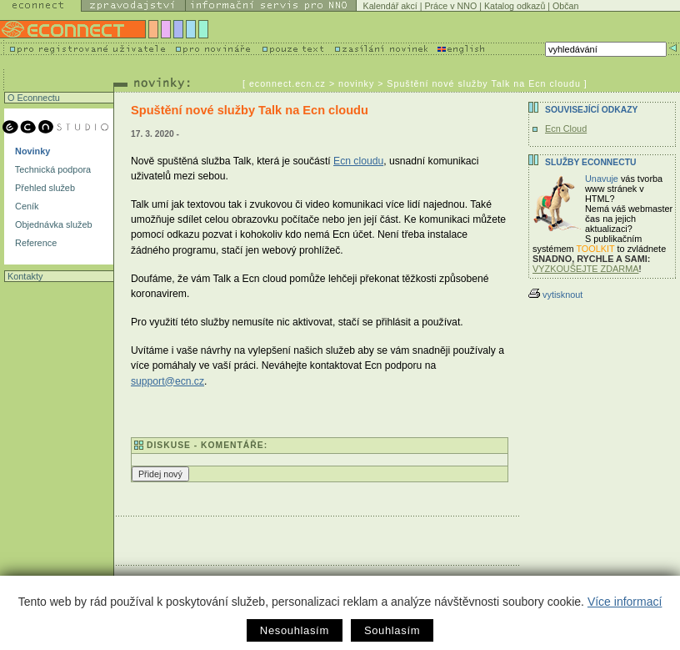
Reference (34, 243)
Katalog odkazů (514, 6)
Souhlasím (392, 630)
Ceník (25, 206)
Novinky (31, 151)
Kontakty (23, 276)
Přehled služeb (43, 188)
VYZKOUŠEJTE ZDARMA (585, 269)
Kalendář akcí (390, 6)
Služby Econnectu (590, 162)
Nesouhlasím (294, 630)
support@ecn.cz (167, 381)
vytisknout (555, 295)
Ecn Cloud (566, 128)
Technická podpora (51, 169)
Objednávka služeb (52, 224)
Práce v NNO (450, 6)
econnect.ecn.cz (287, 83)
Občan (565, 6)
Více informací (625, 601)
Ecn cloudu (358, 161)
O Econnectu (32, 98)
